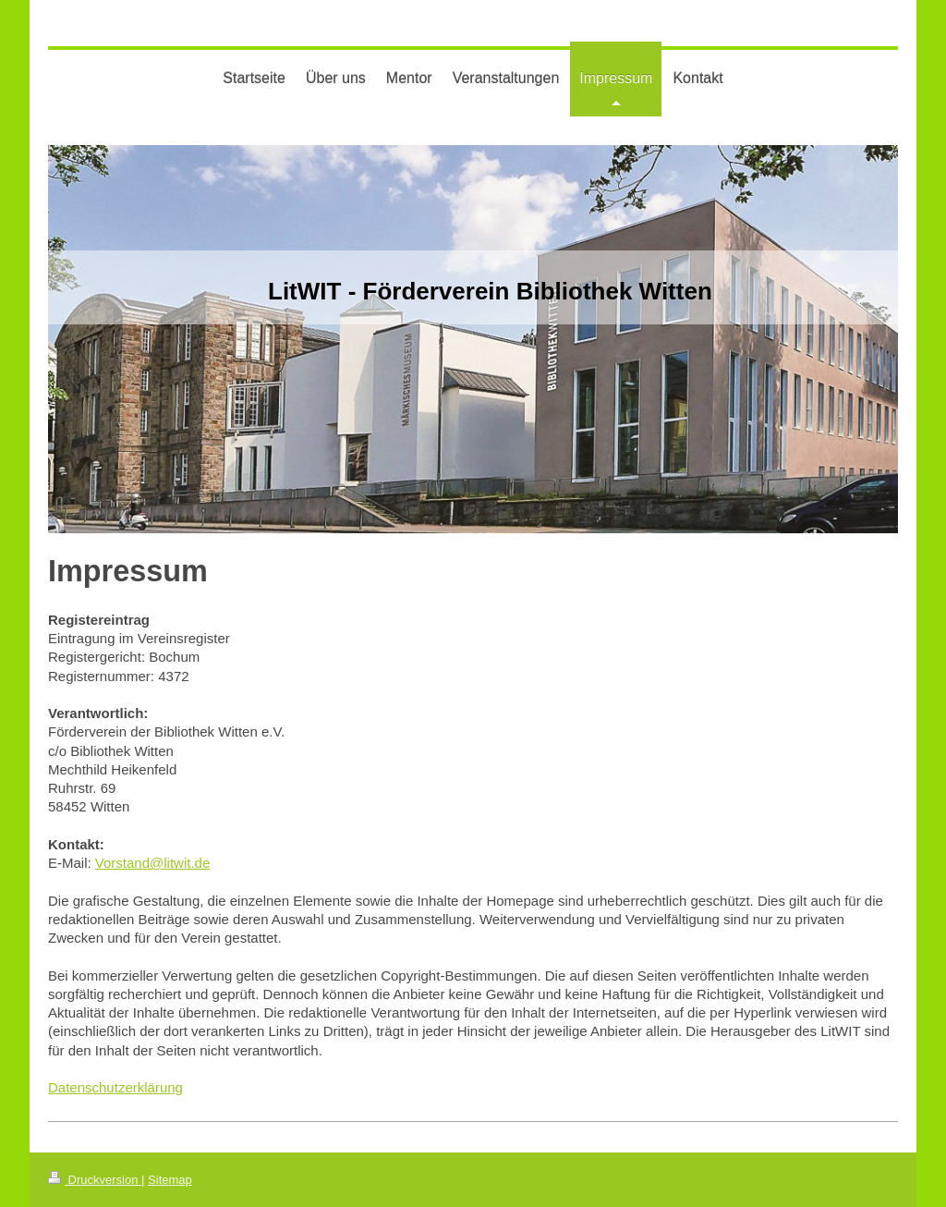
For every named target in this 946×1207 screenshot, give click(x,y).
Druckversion (94, 1180)
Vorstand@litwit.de (152, 863)
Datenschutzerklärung (115, 1087)
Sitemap (170, 1180)
